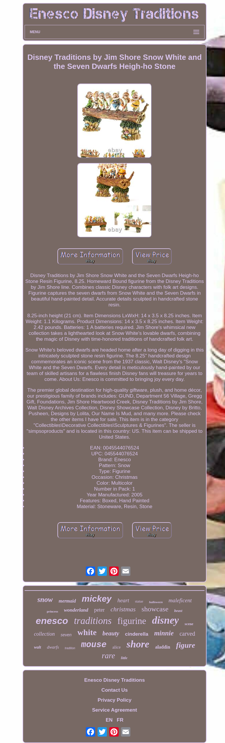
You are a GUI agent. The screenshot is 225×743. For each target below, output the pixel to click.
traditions (92, 620)
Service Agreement (114, 710)
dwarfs (53, 647)
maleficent (180, 600)
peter (99, 610)
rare (108, 655)
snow (45, 599)
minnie (163, 633)
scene (189, 624)
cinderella (136, 634)
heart (123, 600)
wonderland (76, 610)
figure (185, 645)
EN (109, 720)
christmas (123, 609)
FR (120, 720)
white (86, 632)
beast (178, 610)
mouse (94, 645)
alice (116, 647)
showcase (155, 609)
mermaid (67, 600)
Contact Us (114, 690)
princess (52, 611)
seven (66, 634)
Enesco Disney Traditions (114, 680)
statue (139, 601)
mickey (97, 598)
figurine (131, 621)
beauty (111, 633)
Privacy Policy (114, 700)
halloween (156, 602)
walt (37, 647)
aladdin (162, 646)
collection (44, 634)
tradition (70, 648)
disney (165, 620)
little (124, 658)
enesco (52, 620)
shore (138, 644)
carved (187, 633)
